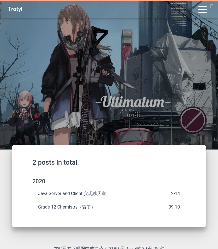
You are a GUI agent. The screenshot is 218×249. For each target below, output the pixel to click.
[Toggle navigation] (202, 9)
